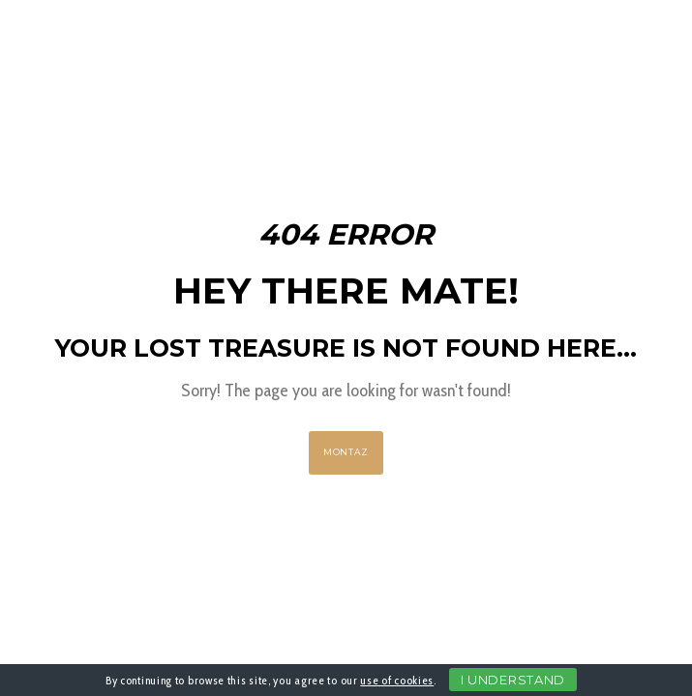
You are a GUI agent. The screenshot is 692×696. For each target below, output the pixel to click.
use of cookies (397, 680)
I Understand (513, 679)
